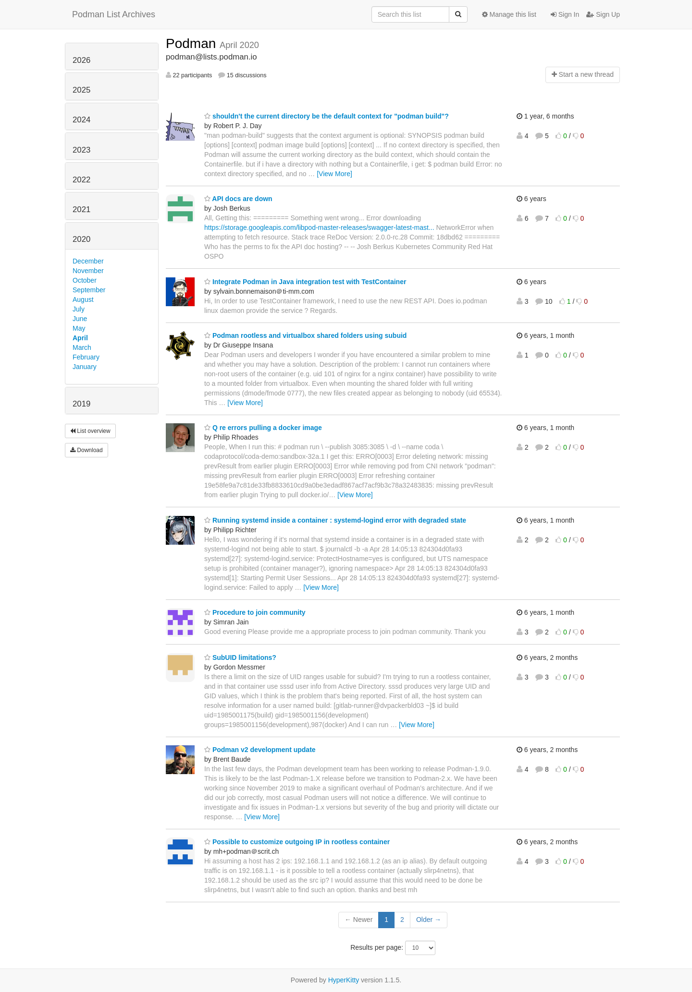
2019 (81, 403)
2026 (81, 60)
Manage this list (509, 14)
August (83, 299)
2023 (81, 150)
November (88, 271)
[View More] (334, 174)
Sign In (565, 14)
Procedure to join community (255, 612)
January (85, 367)
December (88, 261)
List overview (90, 431)
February (86, 357)
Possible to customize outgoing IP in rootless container (297, 842)
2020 (81, 239)
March (82, 347)
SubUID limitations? (240, 657)
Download (86, 450)
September (89, 290)
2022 (81, 179)
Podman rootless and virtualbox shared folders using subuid (305, 335)
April (80, 338)
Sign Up (603, 14)
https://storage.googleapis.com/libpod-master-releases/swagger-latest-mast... (319, 227)
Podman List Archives (113, 14)
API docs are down (238, 199)
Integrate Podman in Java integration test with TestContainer (305, 282)
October (85, 280)
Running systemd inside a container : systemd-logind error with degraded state (335, 520)
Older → (428, 919)
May (79, 328)
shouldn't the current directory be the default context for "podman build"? (326, 116)
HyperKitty (343, 980)
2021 (81, 209)
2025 (81, 90)
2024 (81, 119)
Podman (193, 43)
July (79, 309)
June (80, 319)
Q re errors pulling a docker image (263, 427)
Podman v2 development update (260, 749)
